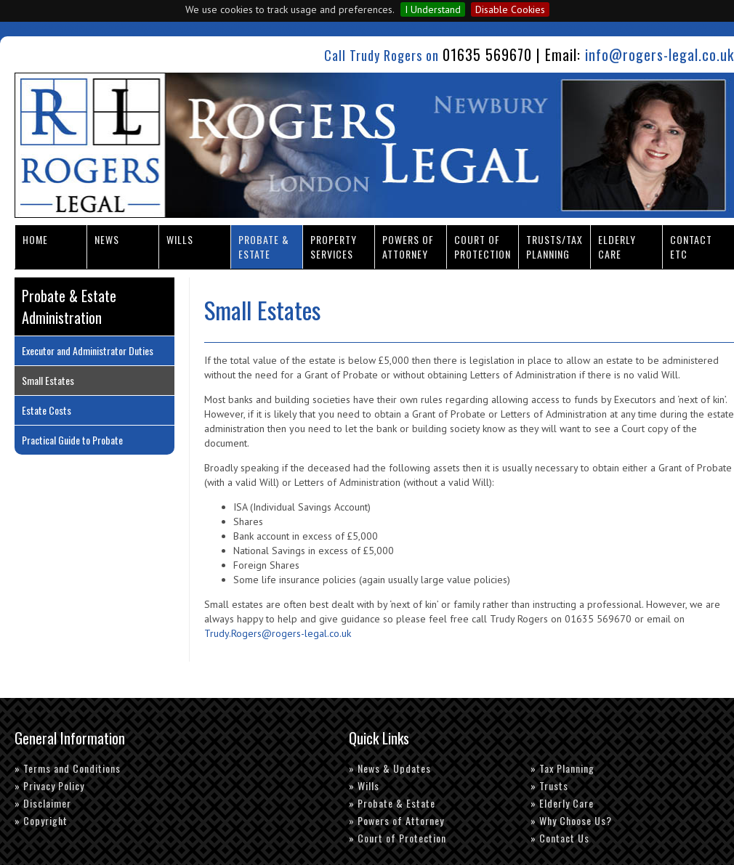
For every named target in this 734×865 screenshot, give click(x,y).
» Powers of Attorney (396, 820)
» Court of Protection (397, 837)
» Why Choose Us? (571, 820)
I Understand (433, 9)
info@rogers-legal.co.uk (659, 54)
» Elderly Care (562, 803)
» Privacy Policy (49, 785)
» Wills (364, 785)
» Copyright (41, 820)
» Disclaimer (43, 803)
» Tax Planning (562, 768)
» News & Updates (390, 768)
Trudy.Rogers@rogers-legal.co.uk (277, 633)
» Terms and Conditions (68, 768)
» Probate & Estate (392, 803)
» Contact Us (560, 837)
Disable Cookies (510, 9)
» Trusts (549, 785)
